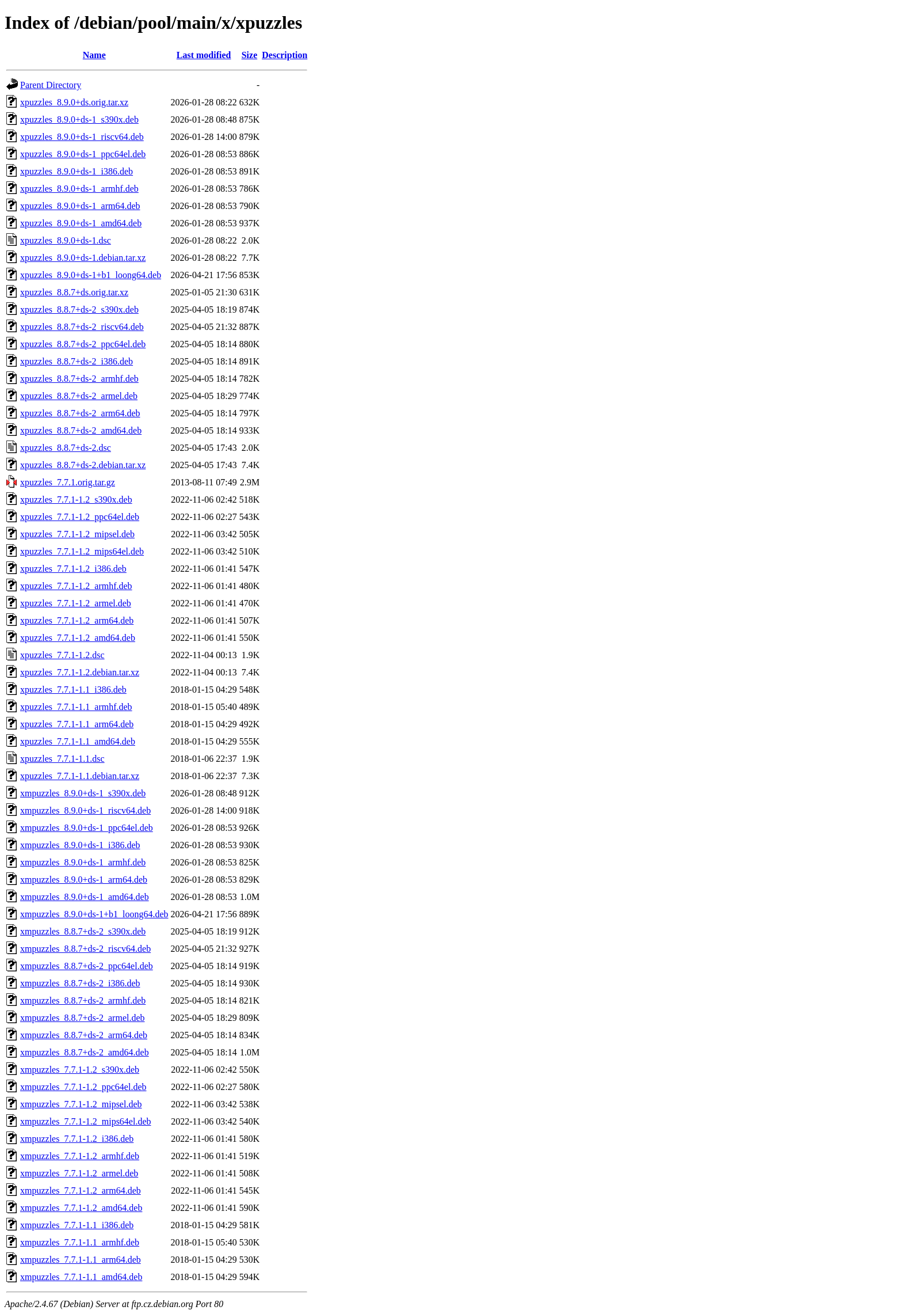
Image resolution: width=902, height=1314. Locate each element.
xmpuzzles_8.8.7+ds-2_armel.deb (82, 1018)
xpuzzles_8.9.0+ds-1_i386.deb (76, 171)
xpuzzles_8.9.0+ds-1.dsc (65, 240)
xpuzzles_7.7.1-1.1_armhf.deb (76, 707)
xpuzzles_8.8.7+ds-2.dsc (65, 448)
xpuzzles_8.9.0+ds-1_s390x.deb (79, 119)
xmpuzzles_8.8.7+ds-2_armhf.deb (83, 1000)
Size (250, 55)
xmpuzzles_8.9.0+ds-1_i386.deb (80, 845)
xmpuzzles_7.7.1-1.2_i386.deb (76, 1139)
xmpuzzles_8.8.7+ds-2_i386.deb (80, 983)
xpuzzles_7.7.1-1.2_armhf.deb (76, 586)
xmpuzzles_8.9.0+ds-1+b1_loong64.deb (94, 914)
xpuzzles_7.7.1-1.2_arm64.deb (76, 620)
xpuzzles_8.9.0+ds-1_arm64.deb (80, 206)
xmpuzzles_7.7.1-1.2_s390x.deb (79, 1069)
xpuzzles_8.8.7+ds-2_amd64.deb (81, 430)
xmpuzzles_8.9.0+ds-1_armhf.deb (83, 862)
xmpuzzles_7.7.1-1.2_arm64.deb (80, 1190)
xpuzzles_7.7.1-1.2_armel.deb (75, 603)
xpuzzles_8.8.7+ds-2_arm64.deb (80, 413)
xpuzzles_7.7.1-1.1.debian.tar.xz (79, 776)
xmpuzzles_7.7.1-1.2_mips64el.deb (85, 1121)
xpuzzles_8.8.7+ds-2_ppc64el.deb (83, 344)
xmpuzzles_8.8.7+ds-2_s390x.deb (83, 931)
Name (94, 55)
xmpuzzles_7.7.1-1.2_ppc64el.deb (83, 1087)
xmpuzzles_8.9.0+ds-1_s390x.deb (83, 793)
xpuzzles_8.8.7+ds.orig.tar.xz (74, 292)
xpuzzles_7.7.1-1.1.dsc (62, 759)
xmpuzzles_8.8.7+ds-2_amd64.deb (84, 1052)
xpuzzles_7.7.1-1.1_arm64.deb (76, 724)
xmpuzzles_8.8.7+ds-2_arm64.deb (83, 1035)
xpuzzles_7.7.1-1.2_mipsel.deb (77, 534)
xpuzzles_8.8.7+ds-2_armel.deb (78, 396)
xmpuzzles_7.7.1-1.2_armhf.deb (79, 1156)
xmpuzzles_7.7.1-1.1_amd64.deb (81, 1277)
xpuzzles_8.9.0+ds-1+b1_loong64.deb (90, 275)
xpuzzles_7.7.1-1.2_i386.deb (73, 569)
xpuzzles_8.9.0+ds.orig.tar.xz (74, 102)
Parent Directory (50, 85)
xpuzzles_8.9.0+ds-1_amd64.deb (81, 223)
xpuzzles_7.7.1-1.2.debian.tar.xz (79, 672)
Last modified (204, 55)
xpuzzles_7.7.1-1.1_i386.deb (73, 689)
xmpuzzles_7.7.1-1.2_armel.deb (79, 1173)
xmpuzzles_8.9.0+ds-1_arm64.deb (83, 879)
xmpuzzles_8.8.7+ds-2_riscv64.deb (85, 949)
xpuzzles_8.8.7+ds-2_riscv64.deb (82, 327)
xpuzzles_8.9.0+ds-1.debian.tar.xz (83, 258)
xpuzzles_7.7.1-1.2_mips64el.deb (82, 551)
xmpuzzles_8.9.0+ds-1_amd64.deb (84, 897)
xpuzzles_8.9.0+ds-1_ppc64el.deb (83, 154)
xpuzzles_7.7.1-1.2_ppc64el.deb (79, 517)
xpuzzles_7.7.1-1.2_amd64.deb (77, 638)
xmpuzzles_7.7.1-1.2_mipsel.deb (81, 1104)
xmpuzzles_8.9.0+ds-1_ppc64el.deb (86, 828)
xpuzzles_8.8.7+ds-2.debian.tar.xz (83, 465)
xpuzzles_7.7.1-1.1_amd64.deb (77, 741)
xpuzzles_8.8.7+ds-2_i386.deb (76, 361)
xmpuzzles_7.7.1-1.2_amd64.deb (81, 1208)
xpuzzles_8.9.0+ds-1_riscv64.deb (82, 137)
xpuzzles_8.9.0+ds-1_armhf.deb (79, 188)
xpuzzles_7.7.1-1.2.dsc (62, 655)
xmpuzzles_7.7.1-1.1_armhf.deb (79, 1242)
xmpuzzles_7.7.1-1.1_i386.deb (76, 1225)
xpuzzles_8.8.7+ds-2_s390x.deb (79, 309)
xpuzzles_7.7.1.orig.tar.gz (67, 482)
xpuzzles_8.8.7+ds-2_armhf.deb (79, 378)
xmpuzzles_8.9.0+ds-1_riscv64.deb (85, 810)
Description (284, 55)
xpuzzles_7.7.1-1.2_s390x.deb (76, 499)
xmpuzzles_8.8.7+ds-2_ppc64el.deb (86, 966)
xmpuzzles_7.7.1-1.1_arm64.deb (80, 1259)
